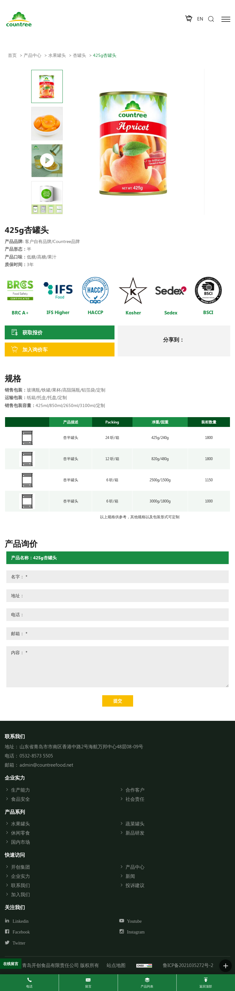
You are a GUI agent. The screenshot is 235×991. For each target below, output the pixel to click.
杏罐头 (79, 55)
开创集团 (20, 867)
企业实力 (20, 876)
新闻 (130, 876)
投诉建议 (135, 885)
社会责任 (135, 799)
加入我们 (20, 894)
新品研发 (135, 833)
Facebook (21, 932)
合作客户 (135, 790)
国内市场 (20, 842)
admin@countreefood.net (46, 765)
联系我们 (20, 885)
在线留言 (10, 963)
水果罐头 (57, 55)
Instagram (136, 932)
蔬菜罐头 (135, 823)
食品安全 (20, 799)
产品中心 (32, 55)
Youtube (134, 921)
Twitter (19, 943)
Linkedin (21, 921)
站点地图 (116, 965)
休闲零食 (20, 833)
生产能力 (20, 790)
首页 (12, 55)
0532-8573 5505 (36, 755)
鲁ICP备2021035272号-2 (188, 965)
